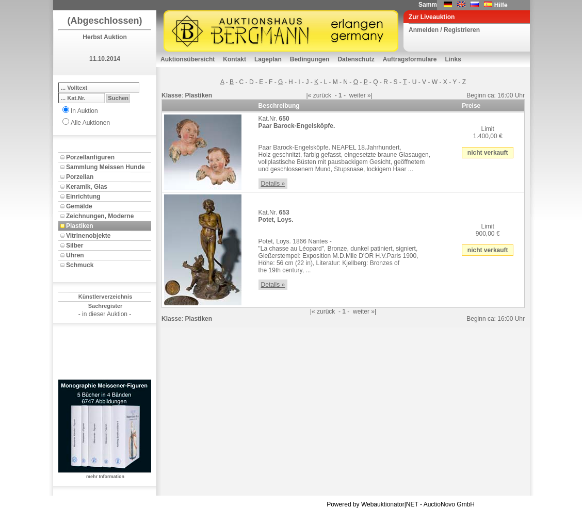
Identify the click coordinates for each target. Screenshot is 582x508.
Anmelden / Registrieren (444, 30)
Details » (273, 183)
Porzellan (79, 177)
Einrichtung (83, 196)
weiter (357, 95)
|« (309, 95)
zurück (322, 95)
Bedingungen (310, 59)
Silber (74, 245)
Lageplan (268, 59)
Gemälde (79, 206)
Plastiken (79, 226)
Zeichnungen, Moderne (100, 216)
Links (453, 59)
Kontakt (234, 59)
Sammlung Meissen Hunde (105, 167)
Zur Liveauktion (432, 17)
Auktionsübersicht (187, 59)
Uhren (75, 255)
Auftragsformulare (410, 59)
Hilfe (501, 5)
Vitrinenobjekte (88, 235)
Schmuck (79, 265)
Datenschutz (355, 59)
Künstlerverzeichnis (105, 296)
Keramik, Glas (86, 186)
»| (370, 95)
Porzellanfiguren (90, 157)
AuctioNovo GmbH (449, 504)
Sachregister (105, 306)
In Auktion (84, 110)
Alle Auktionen (90, 122)
